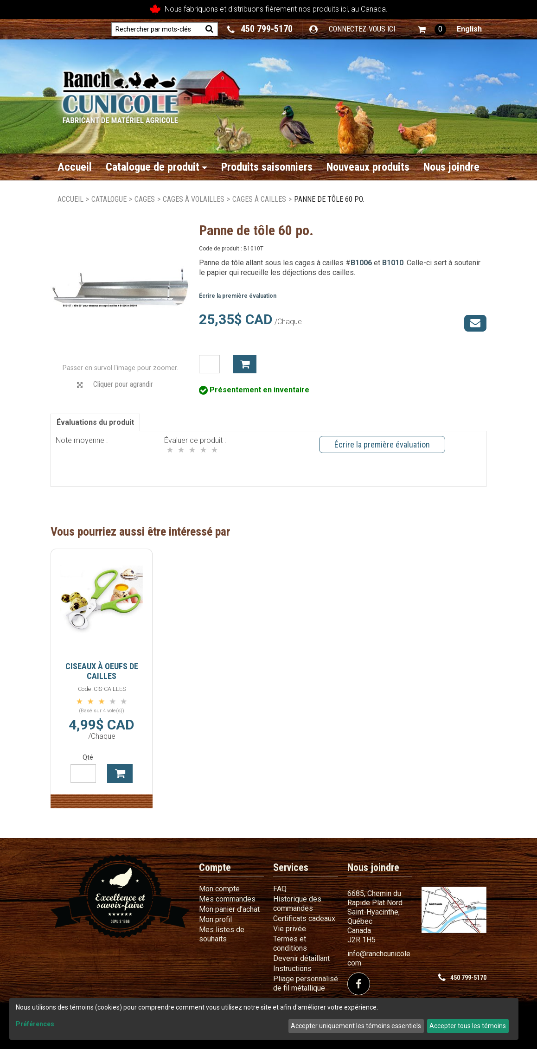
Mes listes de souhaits (221, 934)
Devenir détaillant (301, 958)
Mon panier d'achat (229, 909)
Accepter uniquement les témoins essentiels (356, 1026)
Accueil (75, 166)
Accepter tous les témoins (467, 1026)
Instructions (292, 968)
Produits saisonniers (267, 166)
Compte (215, 867)
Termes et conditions (290, 943)
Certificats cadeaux (304, 918)
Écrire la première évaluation (237, 296)
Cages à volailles (193, 199)
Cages (144, 199)
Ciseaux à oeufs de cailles (101, 671)
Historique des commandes (297, 904)
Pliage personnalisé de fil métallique (305, 983)
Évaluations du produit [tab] (95, 422)
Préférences (35, 1024)
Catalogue (109, 199)
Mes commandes (227, 899)
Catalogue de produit (156, 166)
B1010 (392, 262)
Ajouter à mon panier (244, 364)
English (469, 29)
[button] (432, 29)
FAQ (280, 888)
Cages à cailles (259, 199)
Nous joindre (451, 166)
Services (290, 867)
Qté (88, 757)
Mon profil (215, 919)
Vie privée (289, 928)
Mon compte (219, 888)
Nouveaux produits (367, 166)
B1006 (361, 262)
